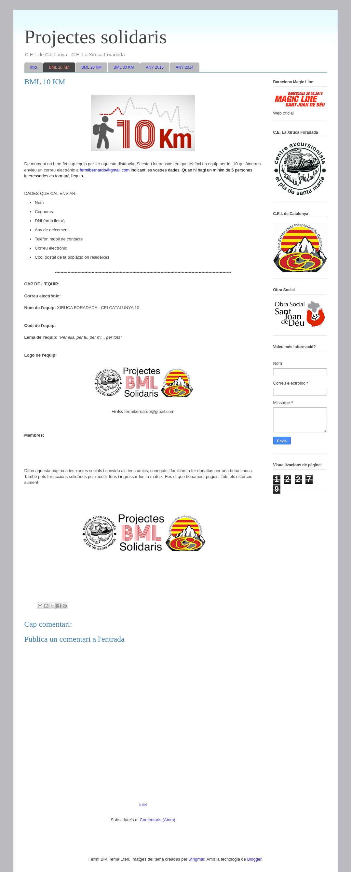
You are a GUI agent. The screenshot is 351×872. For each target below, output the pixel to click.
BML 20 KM (91, 67)
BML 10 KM (59, 67)
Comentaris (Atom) (157, 819)
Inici (33, 67)
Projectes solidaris (95, 37)
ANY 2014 (185, 67)
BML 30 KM (124, 67)
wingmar (196, 859)
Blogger (254, 859)
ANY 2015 (155, 67)
